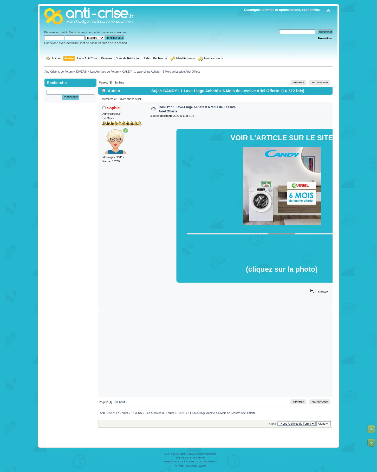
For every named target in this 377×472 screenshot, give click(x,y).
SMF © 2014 (187, 453)
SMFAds (181, 457)
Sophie (113, 108)
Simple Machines (206, 453)
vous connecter (91, 32)
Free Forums (197, 457)
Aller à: (273, 423)
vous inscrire (117, 32)
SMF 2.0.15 (171, 453)
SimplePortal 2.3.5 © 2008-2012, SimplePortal (190, 461)
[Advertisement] (215, 354)
